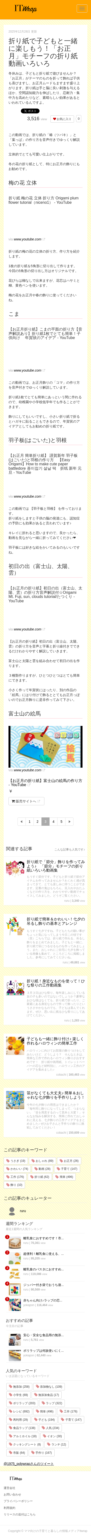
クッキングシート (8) (25, 1444)
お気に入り (62, 119)
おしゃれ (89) (42, 1161)
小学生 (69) (18, 1395)
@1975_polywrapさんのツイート (29, 1464)
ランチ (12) (56, 1444)
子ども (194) (44, 1419)
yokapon (28, 1305)
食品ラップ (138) (22, 1428)
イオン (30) (52, 1436)
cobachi (61, 1074)
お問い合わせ (12, 1494)
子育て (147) (67, 1169)
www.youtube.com (27, 239)
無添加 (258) (19, 1386)
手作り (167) (41, 1452)
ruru (66, 900)
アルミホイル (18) (23, 1436)
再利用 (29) (18, 1419)
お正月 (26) (69, 1161)
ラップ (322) (52, 1403)
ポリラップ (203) (22, 1403)
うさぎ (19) (15, 1161)
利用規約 (9, 1508)
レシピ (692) (19, 1411)
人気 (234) (50, 1428)
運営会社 (9, 1488)
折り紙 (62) (39, 1177)
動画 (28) (42, 1169)
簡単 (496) (64, 1177)
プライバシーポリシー (18, 1501)
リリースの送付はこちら (20, 1514)
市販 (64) (17, 1452)
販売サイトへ (24, 801)
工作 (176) (15, 1177)
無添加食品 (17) (46, 1395)
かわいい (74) (17, 1169)
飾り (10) (14, 1185)
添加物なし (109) (49, 1386)
